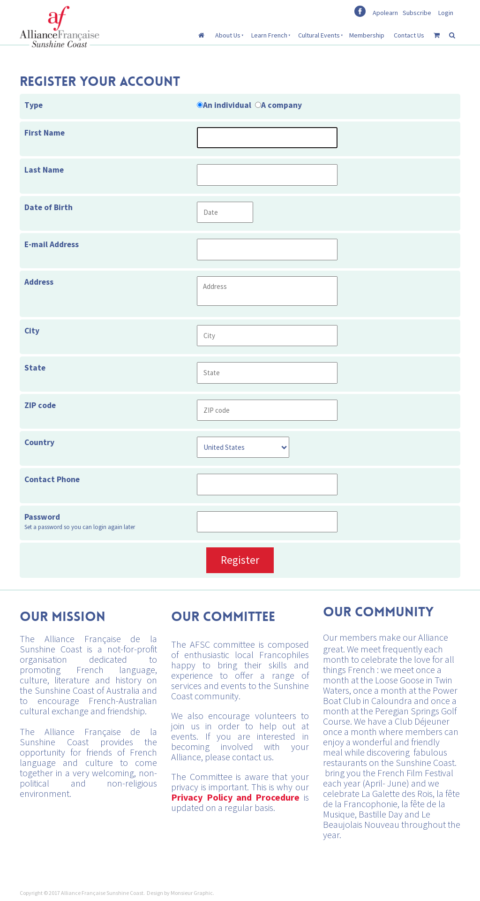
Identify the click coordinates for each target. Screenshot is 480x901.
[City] (267, 335)
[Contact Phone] (267, 484)
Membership (366, 35)
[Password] (267, 521)
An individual (227, 105)
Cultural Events (319, 35)
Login (445, 12)
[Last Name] (267, 174)
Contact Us (409, 35)
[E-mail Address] (267, 249)
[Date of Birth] (225, 212)
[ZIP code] (267, 410)
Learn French (269, 35)
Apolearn (385, 12)
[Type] (200, 105)
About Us (227, 35)
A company (281, 105)
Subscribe (417, 12)
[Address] (267, 291)
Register (240, 560)
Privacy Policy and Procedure (235, 797)
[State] (267, 372)
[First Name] (267, 137)
